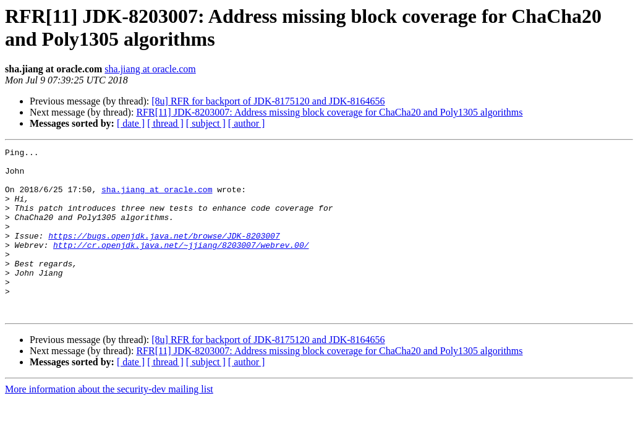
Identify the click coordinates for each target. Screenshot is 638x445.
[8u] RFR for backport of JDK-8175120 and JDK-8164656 (268, 101)
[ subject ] (206, 123)
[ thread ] (165, 123)
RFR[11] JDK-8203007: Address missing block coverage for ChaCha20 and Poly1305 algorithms (329, 112)
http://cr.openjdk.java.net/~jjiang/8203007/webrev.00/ (180, 265)
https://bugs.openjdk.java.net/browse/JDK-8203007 (163, 254)
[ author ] (246, 123)
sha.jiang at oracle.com (150, 69)
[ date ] (131, 123)
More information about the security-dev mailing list (109, 422)
